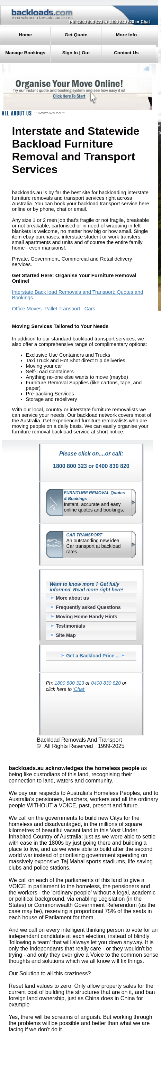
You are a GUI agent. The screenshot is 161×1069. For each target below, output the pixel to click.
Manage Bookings (25, 52)
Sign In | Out (76, 52)
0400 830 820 (121, 21)
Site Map (63, 635)
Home (25, 34)
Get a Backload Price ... (93, 655)
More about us (70, 598)
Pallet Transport (62, 308)
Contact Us (126, 52)
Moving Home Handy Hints (84, 616)
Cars (89, 308)
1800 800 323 (89, 21)
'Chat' (79, 689)
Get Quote (76, 34)
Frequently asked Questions (85, 607)
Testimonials (68, 626)
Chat (145, 21)
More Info (126, 34)
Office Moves (27, 308)
